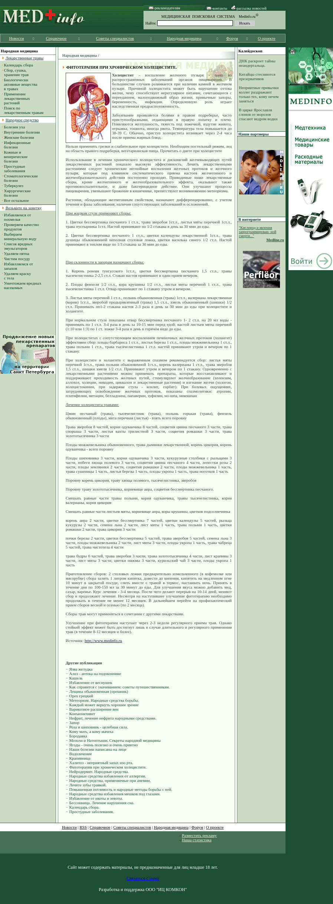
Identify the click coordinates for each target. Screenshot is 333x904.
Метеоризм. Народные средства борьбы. (104, 700)
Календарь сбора (18, 65)
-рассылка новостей (249, 8)
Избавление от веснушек (90, 682)
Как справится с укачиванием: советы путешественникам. (119, 687)
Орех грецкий (81, 696)
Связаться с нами (142, 878)
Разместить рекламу (199, 835)
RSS (83, 827)
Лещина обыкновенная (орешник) (98, 691)
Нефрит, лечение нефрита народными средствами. (112, 718)
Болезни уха (14, 127)
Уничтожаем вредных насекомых (21, 285)
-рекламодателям (164, 8)
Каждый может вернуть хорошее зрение (104, 704)
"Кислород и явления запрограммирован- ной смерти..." (257, 232)
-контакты (217, 8)
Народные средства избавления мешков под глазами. (115, 794)
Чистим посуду (17, 258)
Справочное (56, 38)
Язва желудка (81, 669)
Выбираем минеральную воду (19, 236)
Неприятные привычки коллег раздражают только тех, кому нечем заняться (259, 94)
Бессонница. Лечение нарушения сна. (101, 802)
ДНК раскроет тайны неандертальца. (257, 63)
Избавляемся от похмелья (16, 217)
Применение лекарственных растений (16, 98)
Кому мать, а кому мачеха (91, 731)
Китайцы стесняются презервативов (257, 76)
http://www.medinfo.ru (103, 640)
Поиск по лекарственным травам (22, 110)
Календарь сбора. (84, 807)
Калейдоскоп (250, 51)
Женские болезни (19, 137)
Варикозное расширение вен (94, 709)
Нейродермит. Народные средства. (99, 771)
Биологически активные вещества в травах (19, 84)
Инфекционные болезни (16, 144)
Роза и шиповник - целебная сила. (98, 727)
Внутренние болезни (22, 132)
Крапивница (79, 758)
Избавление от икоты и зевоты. (96, 798)
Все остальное (16, 200)
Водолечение (80, 753)
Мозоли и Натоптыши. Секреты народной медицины (115, 740)
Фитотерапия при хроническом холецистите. (107, 767)
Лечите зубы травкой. (88, 785)
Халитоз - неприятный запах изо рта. (101, 762)
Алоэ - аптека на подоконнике (95, 673)
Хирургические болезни (16, 193)
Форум (232, 38)
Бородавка (78, 736)
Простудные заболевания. (91, 811)
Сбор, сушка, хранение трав (15, 72)
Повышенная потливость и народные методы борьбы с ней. (120, 789)
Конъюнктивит (82, 713)
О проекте (267, 38)
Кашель (76, 678)
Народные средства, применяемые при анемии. (110, 780)
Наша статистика (196, 840)
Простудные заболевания (13, 168)
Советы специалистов (115, 38)
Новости (16, 38)
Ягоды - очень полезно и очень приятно (103, 745)
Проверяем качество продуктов (20, 226)
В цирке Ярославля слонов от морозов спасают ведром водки (258, 114)
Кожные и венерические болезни (14, 156)
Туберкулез (13, 185)
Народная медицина (184, 38)
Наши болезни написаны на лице (97, 749)
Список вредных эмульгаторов (17, 246)
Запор (74, 722)
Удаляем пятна (17, 253)
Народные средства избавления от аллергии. (107, 776)
